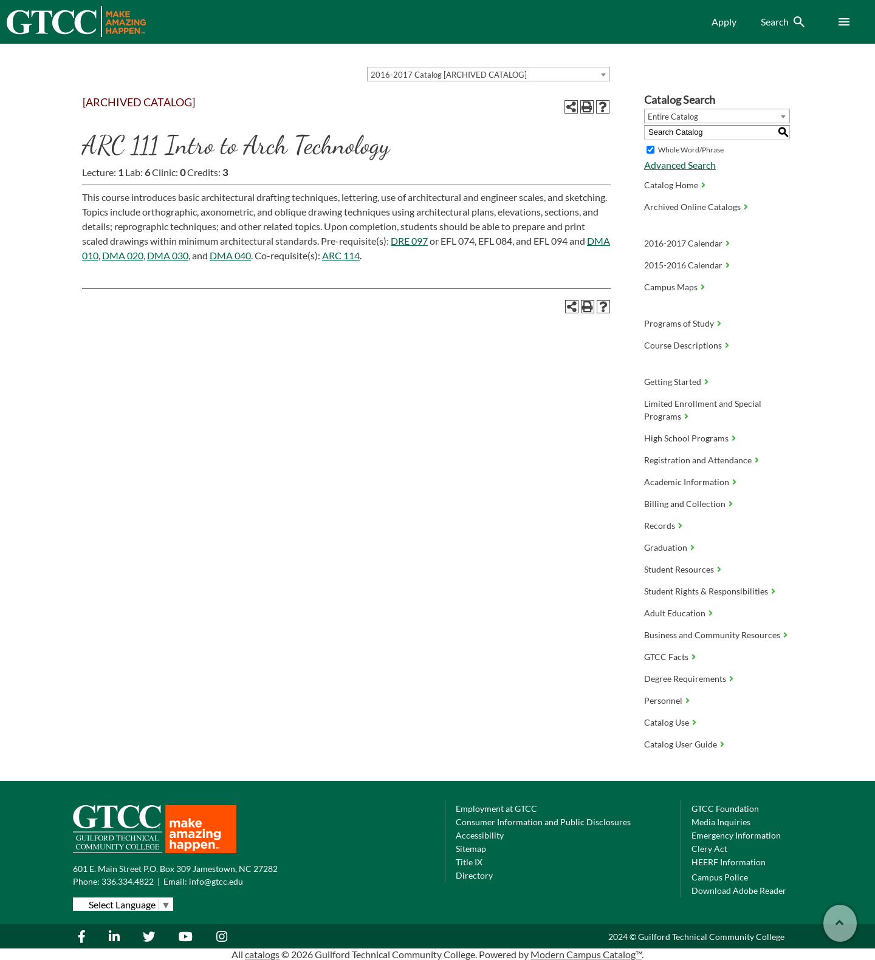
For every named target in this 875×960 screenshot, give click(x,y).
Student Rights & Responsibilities (706, 591)
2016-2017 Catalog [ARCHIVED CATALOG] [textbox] (449, 75)
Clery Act (709, 848)
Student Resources (679, 569)
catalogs (262, 954)
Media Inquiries (720, 822)
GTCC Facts (666, 657)
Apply (724, 21)
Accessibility (480, 835)
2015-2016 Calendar (683, 265)
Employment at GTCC (496, 808)
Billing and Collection (685, 504)
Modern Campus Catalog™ (586, 954)
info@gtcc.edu (216, 881)
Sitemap (471, 848)
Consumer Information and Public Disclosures (543, 822)
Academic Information (686, 482)
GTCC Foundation (725, 808)
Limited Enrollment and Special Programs (702, 409)
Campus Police (719, 877)
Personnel (663, 700)
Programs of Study (679, 323)
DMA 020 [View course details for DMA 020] (122, 255)
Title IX (469, 862)
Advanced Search (680, 165)
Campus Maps (671, 287)
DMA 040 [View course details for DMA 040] (230, 255)
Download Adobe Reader (738, 890)
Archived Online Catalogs (692, 207)
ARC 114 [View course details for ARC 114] (341, 255)
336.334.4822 (127, 881)
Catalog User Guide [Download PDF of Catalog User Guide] (680, 744)
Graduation (665, 547)
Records (659, 525)
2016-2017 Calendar (683, 243)
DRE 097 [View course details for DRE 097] (409, 241)
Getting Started (672, 381)
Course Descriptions (683, 345)
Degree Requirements (685, 678)
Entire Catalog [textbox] (673, 116)
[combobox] (488, 74)
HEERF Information (728, 862)
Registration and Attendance (698, 460)
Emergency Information (736, 835)
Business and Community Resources (712, 635)
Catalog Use (666, 722)
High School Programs (686, 438)
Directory (474, 875)
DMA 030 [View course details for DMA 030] (167, 255)
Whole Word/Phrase (691, 149)
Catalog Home (671, 185)
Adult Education (674, 613)
